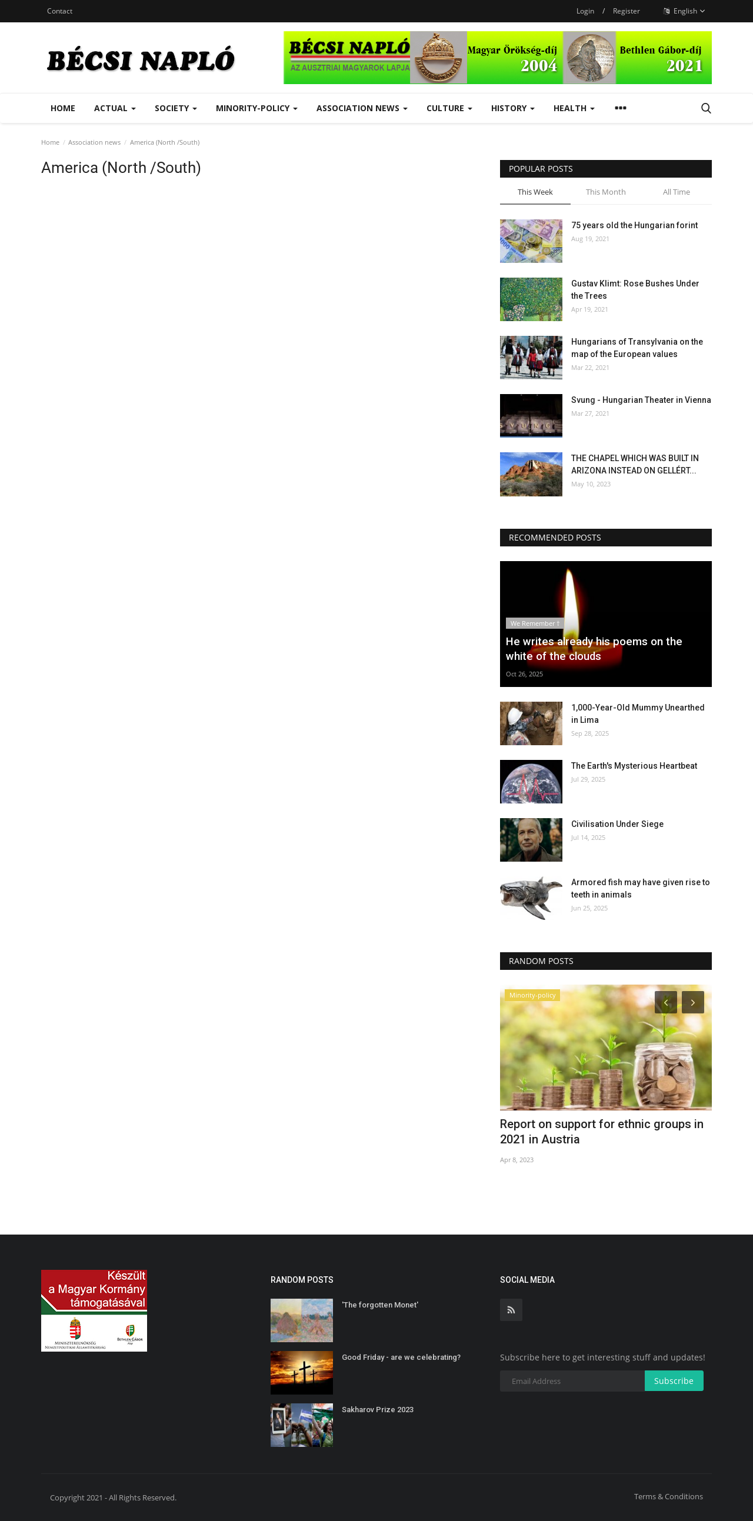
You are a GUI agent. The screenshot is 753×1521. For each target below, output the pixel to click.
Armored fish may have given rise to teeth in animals (640, 888)
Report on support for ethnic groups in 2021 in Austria (602, 1131)
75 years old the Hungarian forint (634, 225)
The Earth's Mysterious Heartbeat (634, 765)
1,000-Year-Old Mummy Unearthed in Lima (638, 714)
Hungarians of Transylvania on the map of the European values (637, 348)
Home (63, 108)
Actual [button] (115, 108)
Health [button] (574, 108)
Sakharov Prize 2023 (378, 1409)
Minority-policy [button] (257, 108)
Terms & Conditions (668, 1496)
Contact (59, 11)
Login (585, 11)
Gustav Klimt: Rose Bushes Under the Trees (635, 290)
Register (626, 11)
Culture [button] (449, 108)
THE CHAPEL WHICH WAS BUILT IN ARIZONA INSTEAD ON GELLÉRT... (635, 464)
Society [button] (176, 108)
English (684, 11)
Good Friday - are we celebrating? (401, 1357)
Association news (94, 142)
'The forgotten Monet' (380, 1304)
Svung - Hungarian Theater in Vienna (641, 400)
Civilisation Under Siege (617, 824)
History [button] (513, 108)
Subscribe (674, 1380)
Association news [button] (362, 108)
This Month (606, 191)
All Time (676, 191)
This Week (535, 191)
